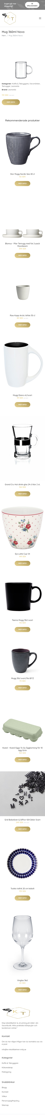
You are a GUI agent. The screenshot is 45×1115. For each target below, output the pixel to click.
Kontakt (5, 1092)
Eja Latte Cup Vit (22, 554)
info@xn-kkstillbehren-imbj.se (14, 1049)
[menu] (40, 18)
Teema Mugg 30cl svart (22, 620)
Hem (4, 35)
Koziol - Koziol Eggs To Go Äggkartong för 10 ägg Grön (22, 749)
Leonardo (15, 86)
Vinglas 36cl (22, 980)
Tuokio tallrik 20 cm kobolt (22, 888)
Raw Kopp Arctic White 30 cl (22, 315)
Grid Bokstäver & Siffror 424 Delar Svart (22, 820)
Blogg (4, 1087)
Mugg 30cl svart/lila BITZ (22, 678)
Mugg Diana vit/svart (22, 395)
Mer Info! (11, 102)
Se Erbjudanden (32, 5)
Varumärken (35, 84)
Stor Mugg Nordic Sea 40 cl (22, 174)
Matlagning (6, 1072)
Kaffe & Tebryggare (20, 84)
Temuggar (6, 86)
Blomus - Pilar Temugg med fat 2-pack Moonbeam (22, 244)
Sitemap (5, 1105)
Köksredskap (7, 1067)
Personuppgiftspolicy (10, 1101)
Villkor (4, 1096)
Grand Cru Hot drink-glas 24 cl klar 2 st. (22, 484)
